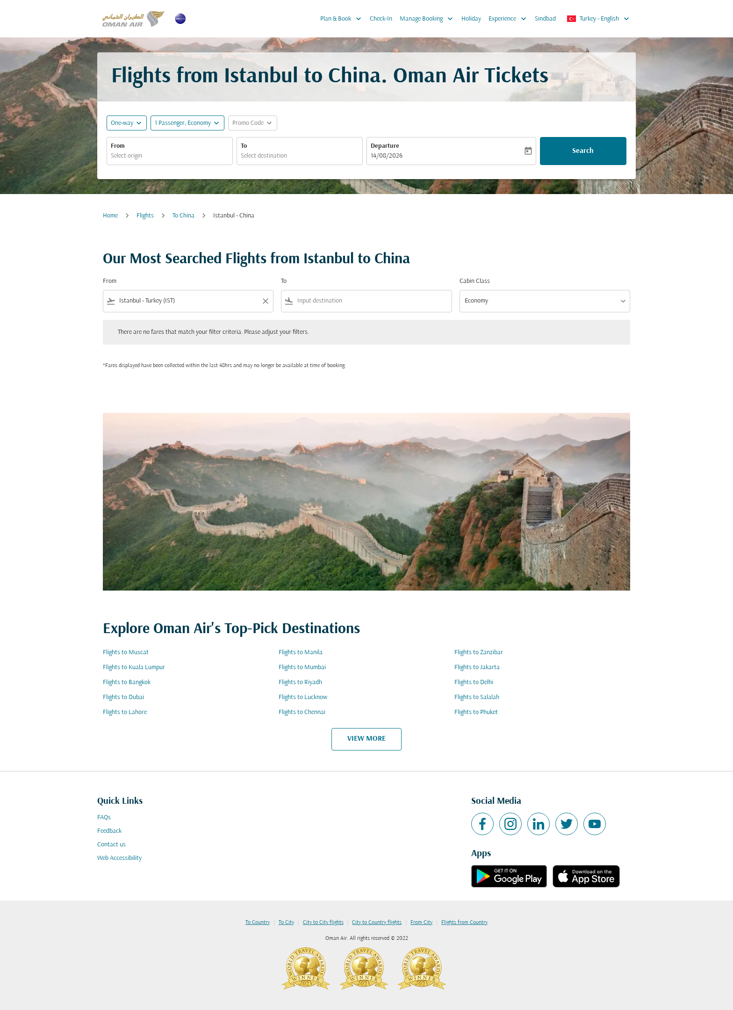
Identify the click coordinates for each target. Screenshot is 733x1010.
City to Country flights (377, 922)
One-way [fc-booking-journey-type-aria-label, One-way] (122, 123)
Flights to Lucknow (303, 697)
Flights (145, 215)
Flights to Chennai (302, 712)
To (244, 146)
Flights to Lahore (125, 712)
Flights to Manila (301, 652)
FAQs (104, 817)
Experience (510, 19)
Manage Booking (429, 19)
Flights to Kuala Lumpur (134, 667)
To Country (257, 922)
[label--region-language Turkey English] (598, 19)
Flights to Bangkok (127, 682)
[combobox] (170, 156)
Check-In (381, 18)
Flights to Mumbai (302, 667)
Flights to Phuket (476, 712)
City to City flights (323, 922)
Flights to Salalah (476, 697)
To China (183, 215)
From (118, 146)
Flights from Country (464, 922)
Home (110, 215)
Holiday (471, 18)
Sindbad (545, 18)
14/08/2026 (386, 155)
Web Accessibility (119, 858)
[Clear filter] (265, 301)
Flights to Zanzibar (478, 652)
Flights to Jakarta (477, 667)
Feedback (109, 831)
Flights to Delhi (473, 682)
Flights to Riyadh (300, 682)
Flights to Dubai (123, 697)
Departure (385, 146)
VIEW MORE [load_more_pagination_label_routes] (366, 739)
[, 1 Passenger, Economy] (183, 123)
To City (286, 922)
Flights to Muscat (126, 652)
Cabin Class (475, 281)
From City (421, 922)
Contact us (111, 844)
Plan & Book (343, 19)
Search (583, 151)
